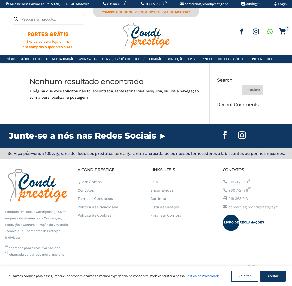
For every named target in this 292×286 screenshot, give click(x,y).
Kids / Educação (148, 59)
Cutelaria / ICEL (231, 59)
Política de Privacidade (202, 276)
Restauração (63, 59)
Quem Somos (90, 181)
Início (10, 59)
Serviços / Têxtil (116, 59)
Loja (154, 181)
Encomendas (162, 190)
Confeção (175, 59)
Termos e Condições (95, 198)
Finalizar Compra (165, 215)
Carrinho (158, 198)
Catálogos (252, 4)
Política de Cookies (94, 215)
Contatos (86, 190)
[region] (146, 276)
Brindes (206, 59)
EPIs (191, 59)
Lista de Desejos (164, 207)
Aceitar (272, 276)
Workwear (88, 59)
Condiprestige (260, 59)
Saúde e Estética (34, 59)
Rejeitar (244, 276)
